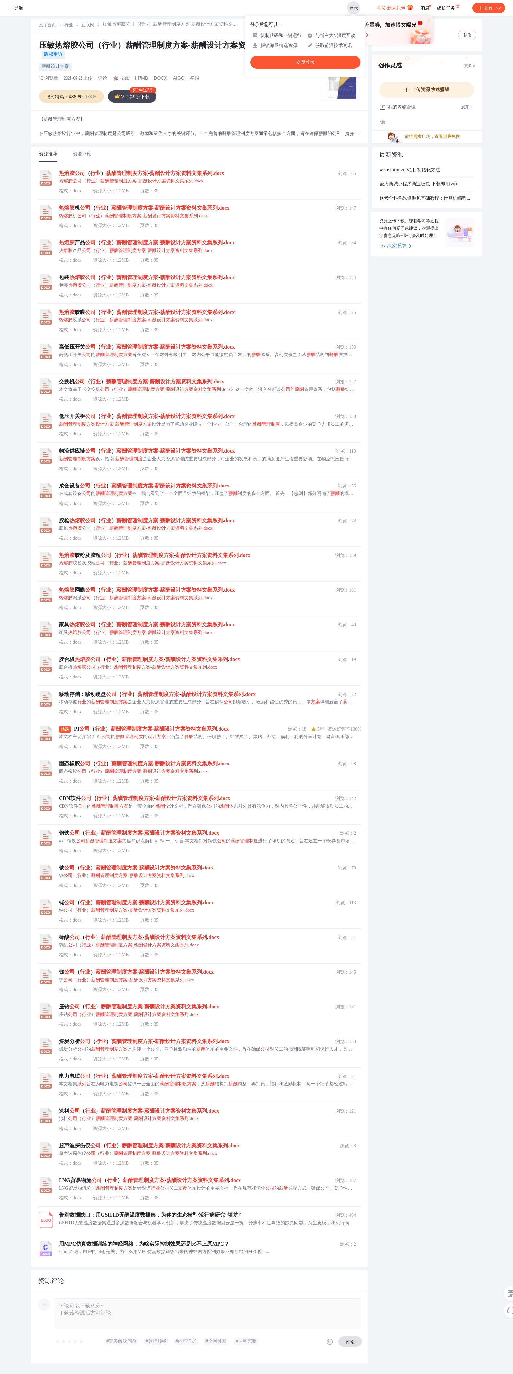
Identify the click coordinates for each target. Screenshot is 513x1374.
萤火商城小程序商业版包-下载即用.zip (418, 184)
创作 (488, 7)
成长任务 (449, 6)
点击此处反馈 (395, 246)
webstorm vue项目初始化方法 (410, 170)
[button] (352, 134)
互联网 (87, 25)
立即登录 (305, 62)
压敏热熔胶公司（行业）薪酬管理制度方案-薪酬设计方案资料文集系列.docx (172, 46)
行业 (68, 25)
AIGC (178, 78)
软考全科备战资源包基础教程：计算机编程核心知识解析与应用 (427, 198)
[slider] (70, 1341)
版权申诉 (53, 54)
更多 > (469, 66)
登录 (353, 7)
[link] (47, 25)
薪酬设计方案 (55, 67)
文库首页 (47, 25)
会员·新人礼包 (395, 7)
